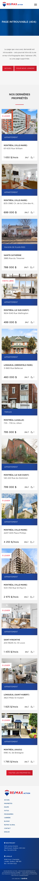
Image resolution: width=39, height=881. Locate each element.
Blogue (7, 821)
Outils (6, 810)
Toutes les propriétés (19, 773)
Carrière (7, 817)
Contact (7, 828)
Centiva (23, 878)
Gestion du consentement (19, 875)
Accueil (8, 68)
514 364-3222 (12, 863)
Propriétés (8, 803)
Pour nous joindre (25, 68)
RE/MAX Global (9, 824)
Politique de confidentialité (11, 874)
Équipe (6, 807)
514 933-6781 (11, 850)
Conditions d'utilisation (29, 874)
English (7, 832)
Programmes (8, 814)
